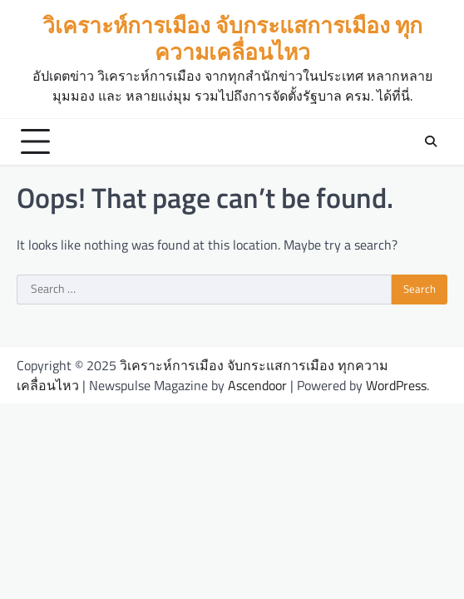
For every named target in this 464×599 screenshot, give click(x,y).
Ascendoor (257, 385)
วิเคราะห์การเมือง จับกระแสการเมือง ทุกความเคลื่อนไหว (232, 38)
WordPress (396, 385)
